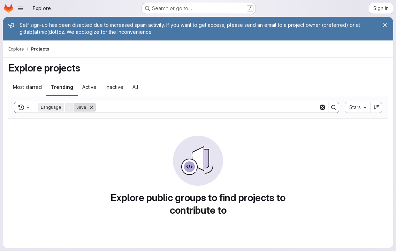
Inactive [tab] (114, 87)
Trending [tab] (62, 87)
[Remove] (91, 107)
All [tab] (135, 87)
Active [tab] (89, 87)
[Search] (207, 107)
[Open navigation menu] (20, 8)
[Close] (385, 25)
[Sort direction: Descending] (376, 107)
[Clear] (322, 107)
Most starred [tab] (27, 87)
